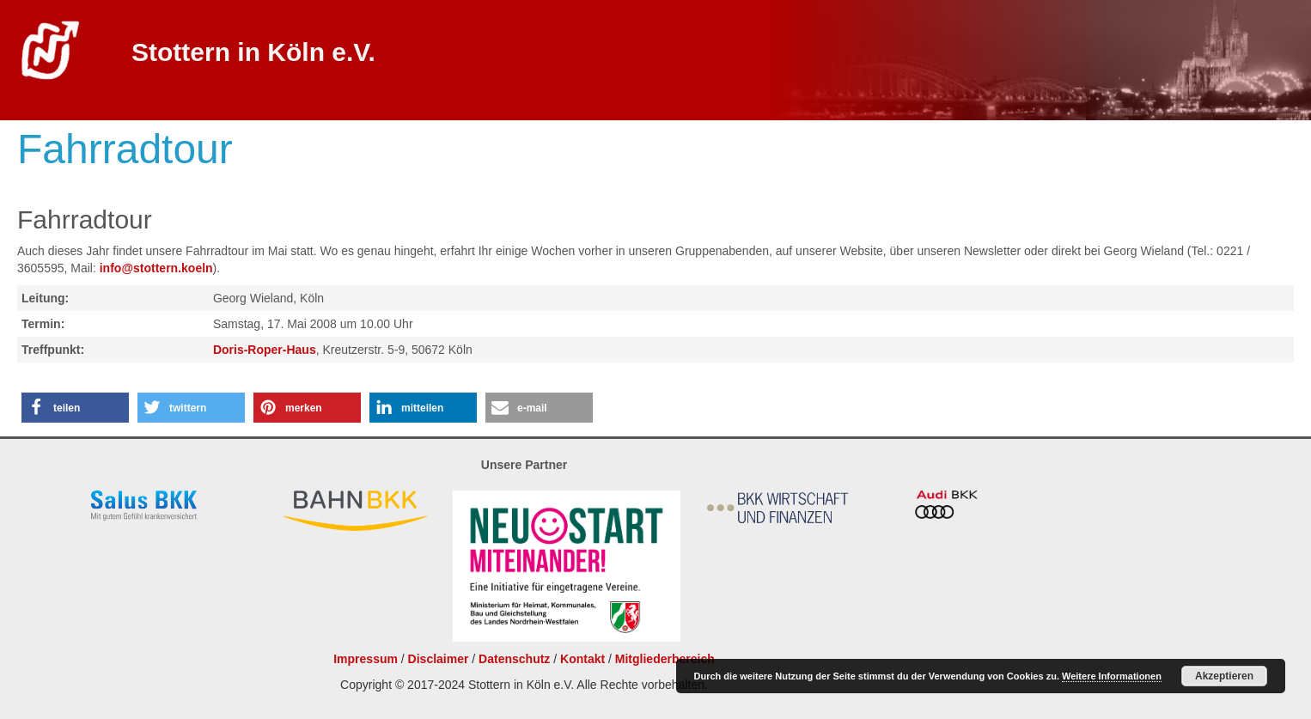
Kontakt (582, 659)
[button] (75, 408)
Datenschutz (514, 659)
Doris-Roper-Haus (264, 349)
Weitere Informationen (1112, 676)
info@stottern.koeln (156, 268)
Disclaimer (438, 659)
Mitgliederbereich (665, 659)
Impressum (365, 659)
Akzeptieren (1224, 676)
